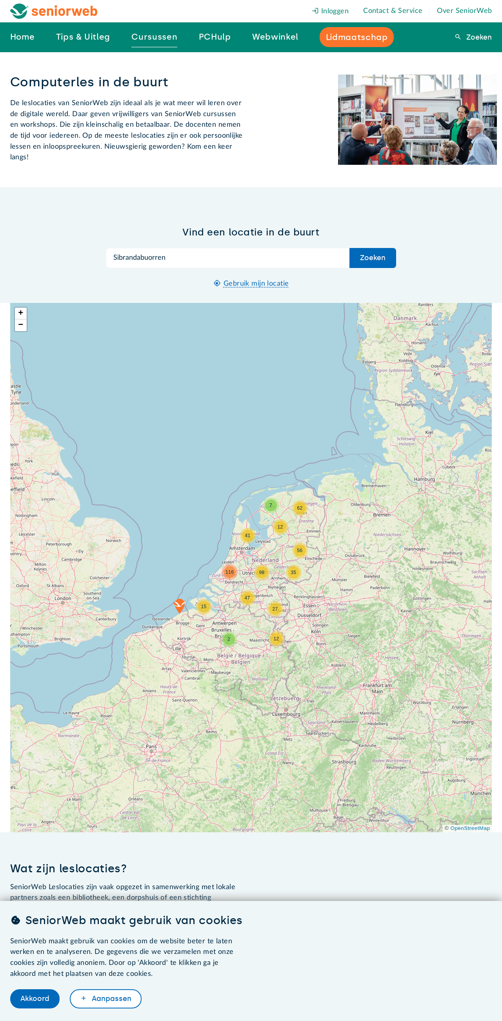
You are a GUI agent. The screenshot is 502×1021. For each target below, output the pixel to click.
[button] (180, 606)
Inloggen (330, 11)
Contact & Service (392, 11)
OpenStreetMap (470, 828)
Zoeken (478, 37)
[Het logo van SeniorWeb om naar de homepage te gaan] (54, 11)
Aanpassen (110, 998)
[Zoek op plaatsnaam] (227, 258)
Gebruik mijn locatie (256, 283)
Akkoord (34, 998)
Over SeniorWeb (464, 11)
